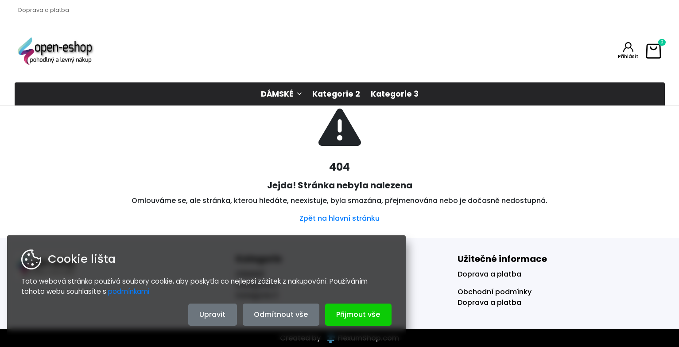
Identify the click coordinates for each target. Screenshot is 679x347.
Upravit (212, 314)
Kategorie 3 (395, 94)
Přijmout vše (358, 314)
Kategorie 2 (336, 94)
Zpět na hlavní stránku (339, 218)
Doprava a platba (43, 10)
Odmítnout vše (281, 314)
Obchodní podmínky (495, 292)
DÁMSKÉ (277, 94)
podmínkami (128, 291)
